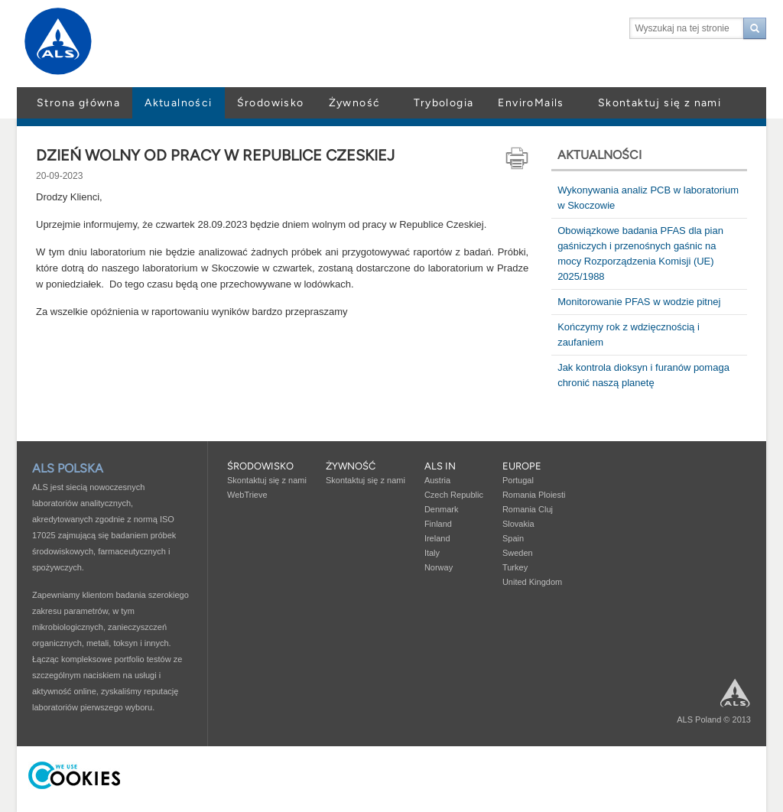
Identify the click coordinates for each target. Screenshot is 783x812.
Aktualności (178, 102)
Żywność (355, 102)
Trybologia (443, 102)
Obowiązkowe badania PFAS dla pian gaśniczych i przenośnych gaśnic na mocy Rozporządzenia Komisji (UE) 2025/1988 (640, 253)
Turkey (515, 567)
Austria (437, 480)
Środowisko (270, 102)
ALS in (440, 466)
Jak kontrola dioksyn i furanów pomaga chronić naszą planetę (643, 375)
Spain (513, 538)
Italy (432, 552)
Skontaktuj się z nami (659, 102)
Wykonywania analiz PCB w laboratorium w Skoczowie (648, 197)
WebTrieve (247, 494)
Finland (438, 523)
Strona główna (78, 102)
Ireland (437, 538)
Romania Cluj (527, 509)
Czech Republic (453, 494)
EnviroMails (531, 102)
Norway (438, 567)
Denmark (441, 509)
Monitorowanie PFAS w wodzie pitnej (638, 301)
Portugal (518, 480)
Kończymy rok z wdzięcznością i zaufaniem (628, 334)
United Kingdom (532, 581)
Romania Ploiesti (534, 494)
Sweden (517, 552)
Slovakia (518, 523)
